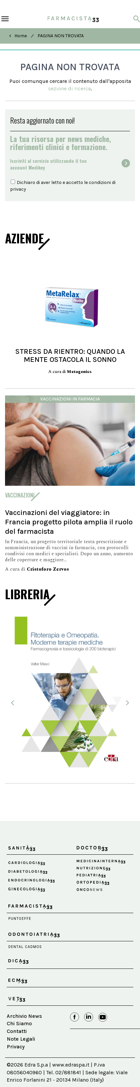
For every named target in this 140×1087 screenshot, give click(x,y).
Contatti (17, 1031)
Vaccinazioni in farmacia (70, 399)
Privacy (16, 1046)
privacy (18, 189)
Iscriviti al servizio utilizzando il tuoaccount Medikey (48, 164)
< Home (18, 36)
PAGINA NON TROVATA (61, 36)
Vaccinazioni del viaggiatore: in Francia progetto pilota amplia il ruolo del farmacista (69, 522)
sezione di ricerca (69, 88)
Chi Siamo (19, 1023)
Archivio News (24, 1016)
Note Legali (21, 1039)
